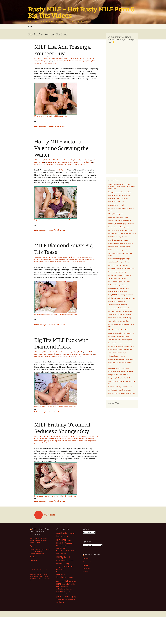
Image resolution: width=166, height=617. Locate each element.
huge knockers (73, 259)
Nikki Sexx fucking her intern (117, 285)
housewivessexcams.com (63, 572)
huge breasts (61, 577)
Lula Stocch (86, 568)
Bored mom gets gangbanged (117, 272)
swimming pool (73, 441)
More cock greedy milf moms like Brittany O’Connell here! (55, 496)
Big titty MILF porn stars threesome (119, 275)
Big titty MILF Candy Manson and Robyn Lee (122, 298)
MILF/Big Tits (72, 581)
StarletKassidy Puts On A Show (118, 330)
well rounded (54, 356)
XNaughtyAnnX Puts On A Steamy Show (120, 340)
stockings (68, 599)
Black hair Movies (62, 58)
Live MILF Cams (33, 569)
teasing (81, 61)
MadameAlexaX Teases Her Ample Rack (120, 371)
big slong (88, 160)
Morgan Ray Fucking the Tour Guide (119, 378)
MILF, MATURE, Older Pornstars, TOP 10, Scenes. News (39, 532)
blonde (68, 540)
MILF (65, 580)
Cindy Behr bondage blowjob (117, 291)
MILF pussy (48, 162)
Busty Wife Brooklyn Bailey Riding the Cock (121, 359)
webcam (60, 602)
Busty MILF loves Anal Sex (35, 576)
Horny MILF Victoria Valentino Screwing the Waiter (61, 148)
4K (57, 533)
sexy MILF (59, 599)
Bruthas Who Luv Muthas (63, 551)
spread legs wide (55, 441)
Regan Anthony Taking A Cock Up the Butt (121, 333)
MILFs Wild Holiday (62, 586)
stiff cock (65, 441)
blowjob (69, 543)
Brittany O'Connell (40, 438)
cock (57, 564)
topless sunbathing (85, 441)
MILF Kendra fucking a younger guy (119, 259)
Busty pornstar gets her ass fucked (119, 192)
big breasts (71, 533)
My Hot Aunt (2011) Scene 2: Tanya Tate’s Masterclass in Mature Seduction (38, 540)
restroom (76, 162)
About (30, 27)
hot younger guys (67, 354)
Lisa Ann (55, 61)
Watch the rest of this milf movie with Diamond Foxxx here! (55, 314)
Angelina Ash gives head (116, 205)
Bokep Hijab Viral (40, 569)
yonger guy (63, 356)
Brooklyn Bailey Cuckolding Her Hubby (120, 390)
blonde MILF (61, 543)
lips (51, 61)
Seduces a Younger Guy (41, 441)
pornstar (60, 596)
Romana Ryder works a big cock (118, 227)
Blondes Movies (62, 257)
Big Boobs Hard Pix (34, 581)
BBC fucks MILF (45, 574)
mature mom (59, 581)
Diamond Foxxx (39, 259)
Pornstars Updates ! (92, 554)
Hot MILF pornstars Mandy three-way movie (122, 233)
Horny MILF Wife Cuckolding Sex (118, 375)
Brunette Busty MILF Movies (61, 436)
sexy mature (48, 261)
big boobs (75, 160)
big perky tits (93, 436)
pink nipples (90, 438)
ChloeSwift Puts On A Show (116, 356)
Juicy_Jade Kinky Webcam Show (118, 321)
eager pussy (48, 259)
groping (46, 61)
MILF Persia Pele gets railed (117, 301)
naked (41, 261)
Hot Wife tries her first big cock (118, 265)
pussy (74, 597)
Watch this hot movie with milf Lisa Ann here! (50, 116)
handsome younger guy (60, 259)
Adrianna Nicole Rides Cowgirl (117, 305)
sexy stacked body (44, 356)
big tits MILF (79, 352)
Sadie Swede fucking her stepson (119, 262)
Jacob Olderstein (51, 63)
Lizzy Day (85, 565)
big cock (82, 160)
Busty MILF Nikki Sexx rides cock (118, 288)
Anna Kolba (33, 560)
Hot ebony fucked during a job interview (121, 224)
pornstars (68, 596)
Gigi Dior (32, 546)
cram (35, 61)
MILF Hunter (61, 584)
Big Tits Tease (81, 257)
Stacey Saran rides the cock (117, 278)
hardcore (68, 566)
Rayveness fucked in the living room (119, 195)
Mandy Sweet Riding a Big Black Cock (120, 387)
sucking (73, 599)
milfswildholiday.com (64, 589)
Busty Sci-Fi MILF (46, 578)
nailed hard (89, 354)
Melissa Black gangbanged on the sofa (120, 243)
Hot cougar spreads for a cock (118, 217)
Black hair (54, 58)
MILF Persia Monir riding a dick (117, 250)
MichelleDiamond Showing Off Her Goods (121, 346)
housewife (60, 570)
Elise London (34, 557)
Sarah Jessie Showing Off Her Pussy (119, 318)
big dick (66, 536)
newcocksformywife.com (63, 594)
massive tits (83, 259)
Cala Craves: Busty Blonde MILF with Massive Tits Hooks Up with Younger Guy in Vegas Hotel (121, 186)
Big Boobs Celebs (43, 572)
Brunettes (74, 436)
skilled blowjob (57, 261)
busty (73, 550)
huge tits (70, 577)
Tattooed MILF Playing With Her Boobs (120, 314)
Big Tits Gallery (44, 576)
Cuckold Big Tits (36, 572)
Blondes (53, 257)
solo (63, 599)
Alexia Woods (87, 562)
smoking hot (67, 261)
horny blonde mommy (54, 354)
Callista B (85, 572)
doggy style (60, 567)
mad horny (60, 438)
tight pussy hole (90, 61)
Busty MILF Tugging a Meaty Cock (118, 368)
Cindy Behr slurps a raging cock (118, 198)
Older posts (44, 514)
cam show (71, 561)
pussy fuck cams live (37, 574)
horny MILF (41, 162)
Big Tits (60, 540)
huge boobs (60, 574)
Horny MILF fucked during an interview (120, 230)
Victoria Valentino (46, 164)
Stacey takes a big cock (116, 214)
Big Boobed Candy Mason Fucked (118, 336)
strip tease (75, 61)
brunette (67, 546)
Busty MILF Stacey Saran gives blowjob (120, 295)
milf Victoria (61, 170)
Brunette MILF (61, 548)
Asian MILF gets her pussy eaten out (119, 220)
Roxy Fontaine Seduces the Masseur (119, 343)
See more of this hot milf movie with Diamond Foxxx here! (55, 407)
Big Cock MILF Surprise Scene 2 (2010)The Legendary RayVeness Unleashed (40, 551)
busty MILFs (59, 561)
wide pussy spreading (64, 164)
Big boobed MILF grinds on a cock (119, 282)
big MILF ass (84, 58)
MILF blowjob (69, 438)
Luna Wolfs (86, 558)
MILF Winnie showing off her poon (118, 237)
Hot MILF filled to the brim (116, 202)
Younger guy (38, 63)
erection (41, 61)
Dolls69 (31, 578)
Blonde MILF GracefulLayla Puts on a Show (121, 393)
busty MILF (92, 58)
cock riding (64, 563)
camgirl (65, 560)
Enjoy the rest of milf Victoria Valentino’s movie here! (53, 220)
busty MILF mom (51, 438)
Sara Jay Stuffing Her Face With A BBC (120, 311)
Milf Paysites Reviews (37, 578)
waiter (54, 164)
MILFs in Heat (71, 584)
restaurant (68, 162)
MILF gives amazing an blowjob (118, 240)
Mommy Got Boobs (65, 61)
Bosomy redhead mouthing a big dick (120, 247)
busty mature (61, 553)
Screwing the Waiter (86, 162)
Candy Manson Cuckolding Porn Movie (120, 349)
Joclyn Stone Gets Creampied (117, 353)
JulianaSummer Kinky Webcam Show (119, 308)
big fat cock (76, 58)
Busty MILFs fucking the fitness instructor (121, 268)
